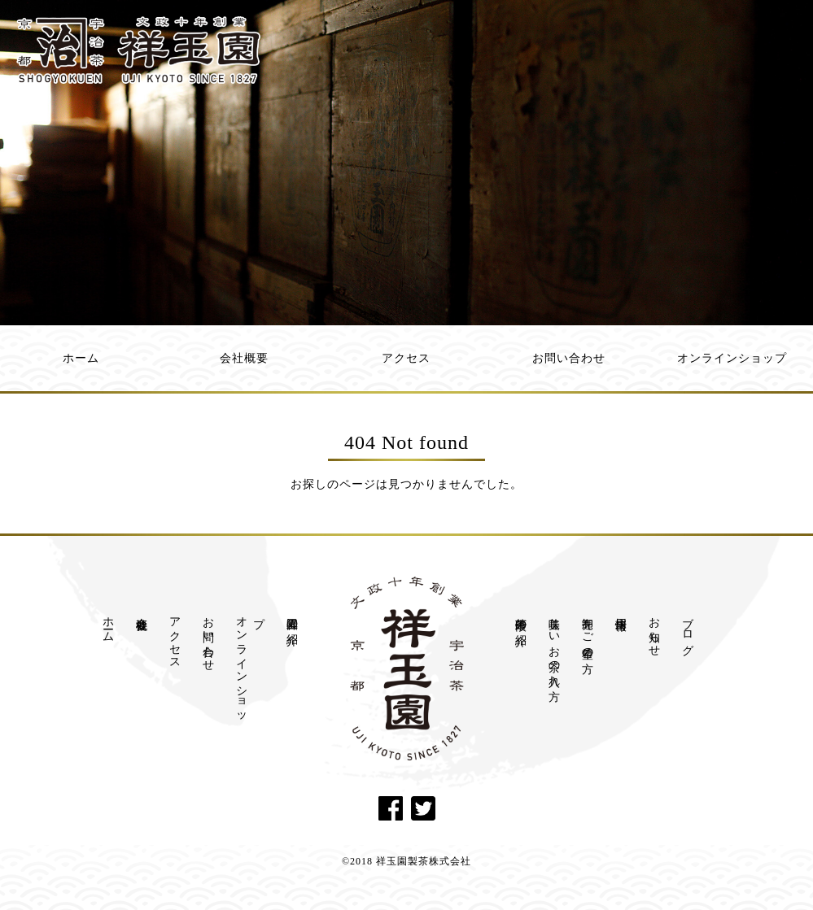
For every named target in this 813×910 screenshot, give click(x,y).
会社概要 (244, 358)
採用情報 (621, 610)
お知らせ (655, 630)
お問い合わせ (568, 358)
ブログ (688, 630)
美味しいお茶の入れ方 (555, 645)
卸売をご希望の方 (588, 632)
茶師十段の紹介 (521, 618)
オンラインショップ (732, 358)
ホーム (81, 358)
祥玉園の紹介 (292, 618)
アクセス (406, 358)
